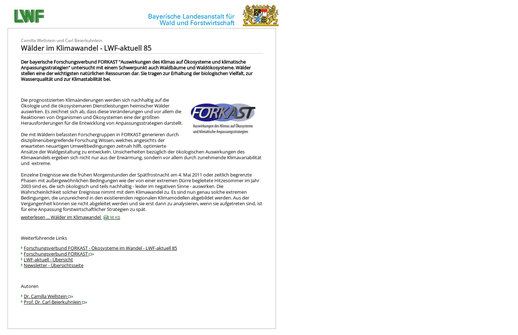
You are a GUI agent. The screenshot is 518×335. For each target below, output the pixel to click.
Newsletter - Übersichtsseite (53, 265)
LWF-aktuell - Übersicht (48, 259)
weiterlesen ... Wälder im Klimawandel (70, 217)
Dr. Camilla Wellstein (48, 296)
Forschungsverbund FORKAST (59, 254)
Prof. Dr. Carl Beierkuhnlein (55, 302)
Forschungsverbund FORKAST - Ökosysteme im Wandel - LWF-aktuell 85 (100, 248)
